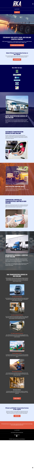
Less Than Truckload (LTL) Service (17, 315)
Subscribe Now (17, 415)
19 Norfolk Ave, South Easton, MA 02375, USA (17, 432)
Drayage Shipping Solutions (17, 353)
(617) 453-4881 (17, 9)
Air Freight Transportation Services (17, 333)
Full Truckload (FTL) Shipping (17, 296)
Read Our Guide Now (17, 59)
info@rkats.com (18, 434)
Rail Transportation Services (17, 371)
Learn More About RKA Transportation (17, 45)
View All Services (17, 398)
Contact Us (17, 12)
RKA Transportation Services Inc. (15, 439)
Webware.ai (23, 439)
